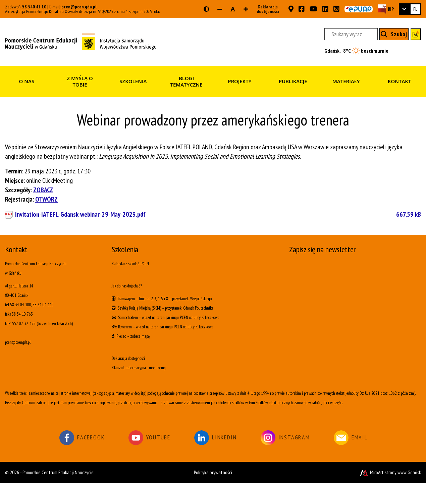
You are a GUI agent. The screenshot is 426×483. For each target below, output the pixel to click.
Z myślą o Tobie (80, 81)
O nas (27, 81)
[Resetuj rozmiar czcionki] (232, 9)
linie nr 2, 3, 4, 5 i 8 (153, 299)
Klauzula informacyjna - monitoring (139, 368)
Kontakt (399, 81)
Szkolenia (133, 81)
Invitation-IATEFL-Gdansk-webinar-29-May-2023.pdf (218, 214)
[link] (410, 9)
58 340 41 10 (34, 7)
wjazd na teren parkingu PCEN (165, 317)
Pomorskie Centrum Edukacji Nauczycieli (59, 472)
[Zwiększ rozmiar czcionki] (246, 9)
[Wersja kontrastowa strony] (206, 9)
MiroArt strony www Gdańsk (390, 472)
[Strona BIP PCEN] (386, 9)
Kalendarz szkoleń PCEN (130, 264)
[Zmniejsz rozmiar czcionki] (219, 9)
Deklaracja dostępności (266, 9)
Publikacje (293, 81)
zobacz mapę (140, 336)
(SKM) (156, 308)
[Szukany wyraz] (350, 34)
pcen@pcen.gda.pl (79, 7)
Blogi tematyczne (186, 81)
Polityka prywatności (213, 472)
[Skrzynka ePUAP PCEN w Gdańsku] (358, 9)
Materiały (346, 81)
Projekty (239, 81)
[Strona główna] (80, 41)
